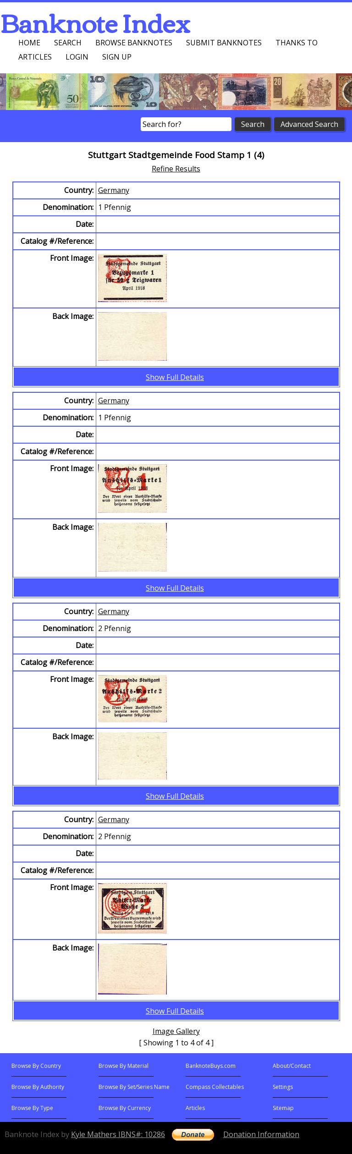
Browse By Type (32, 1108)
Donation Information (261, 1134)
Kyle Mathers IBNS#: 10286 (118, 1134)
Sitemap (283, 1108)
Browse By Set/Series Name (134, 1087)
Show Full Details (175, 377)
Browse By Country (36, 1066)
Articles (35, 57)
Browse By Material (123, 1066)
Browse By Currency (125, 1108)
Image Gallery (176, 1031)
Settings (283, 1087)
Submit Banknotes (224, 43)
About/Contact (292, 1066)
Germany (113, 190)
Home (29, 43)
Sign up (117, 57)
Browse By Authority (37, 1087)
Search (68, 43)
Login (77, 57)
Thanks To (296, 43)
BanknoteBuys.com (211, 1066)
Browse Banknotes (133, 43)
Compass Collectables (215, 1087)
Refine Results (176, 169)
